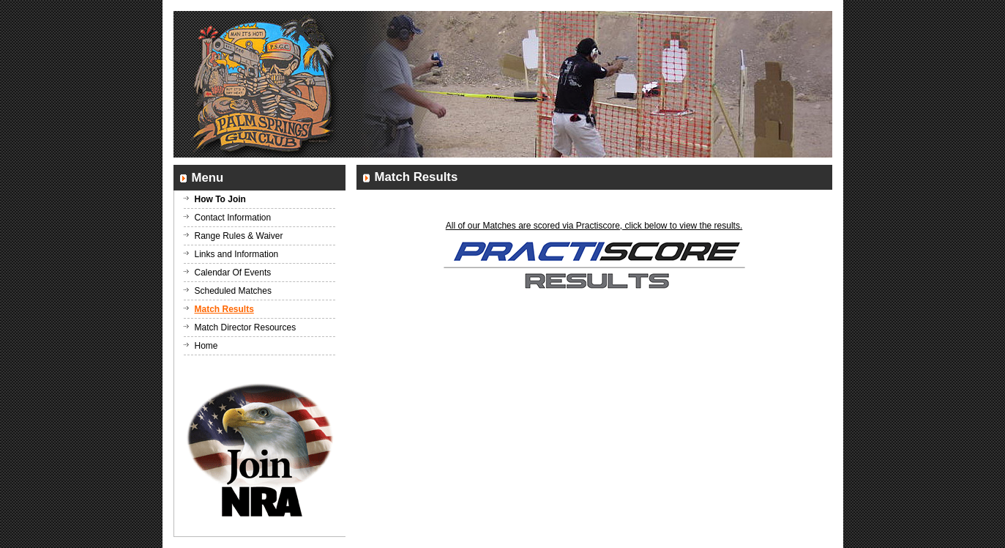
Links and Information (237, 254)
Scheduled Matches (233, 291)
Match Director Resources (245, 327)
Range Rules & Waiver (239, 236)
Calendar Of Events (233, 272)
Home (206, 346)
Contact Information (233, 217)
